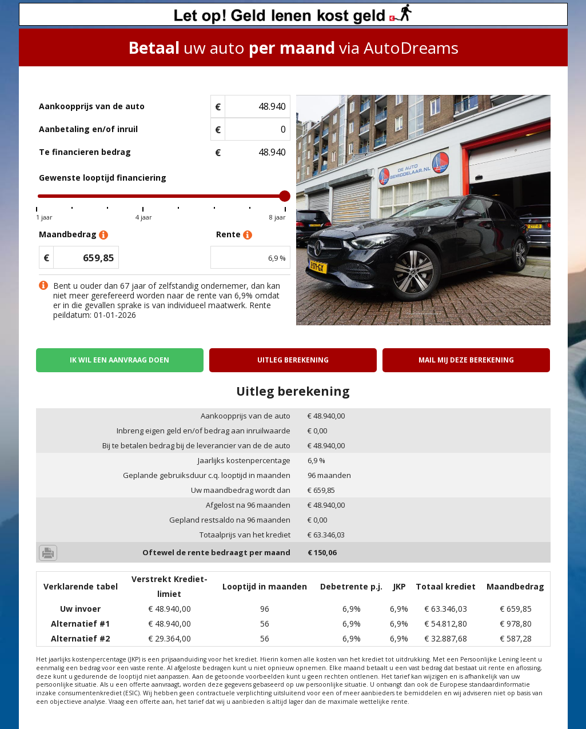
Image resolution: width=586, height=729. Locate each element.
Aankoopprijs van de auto (92, 106)
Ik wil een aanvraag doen (119, 360)
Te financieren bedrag (85, 151)
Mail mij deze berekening (466, 360)
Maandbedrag (73, 235)
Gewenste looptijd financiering (102, 177)
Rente (234, 235)
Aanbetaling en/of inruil (88, 129)
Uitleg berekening (293, 360)
